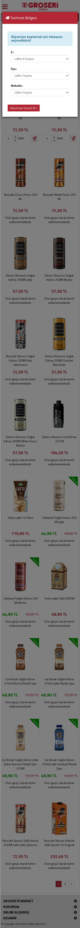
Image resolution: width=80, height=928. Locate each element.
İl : (12, 52)
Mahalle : (17, 86)
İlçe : (14, 69)
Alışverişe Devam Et (23, 108)
